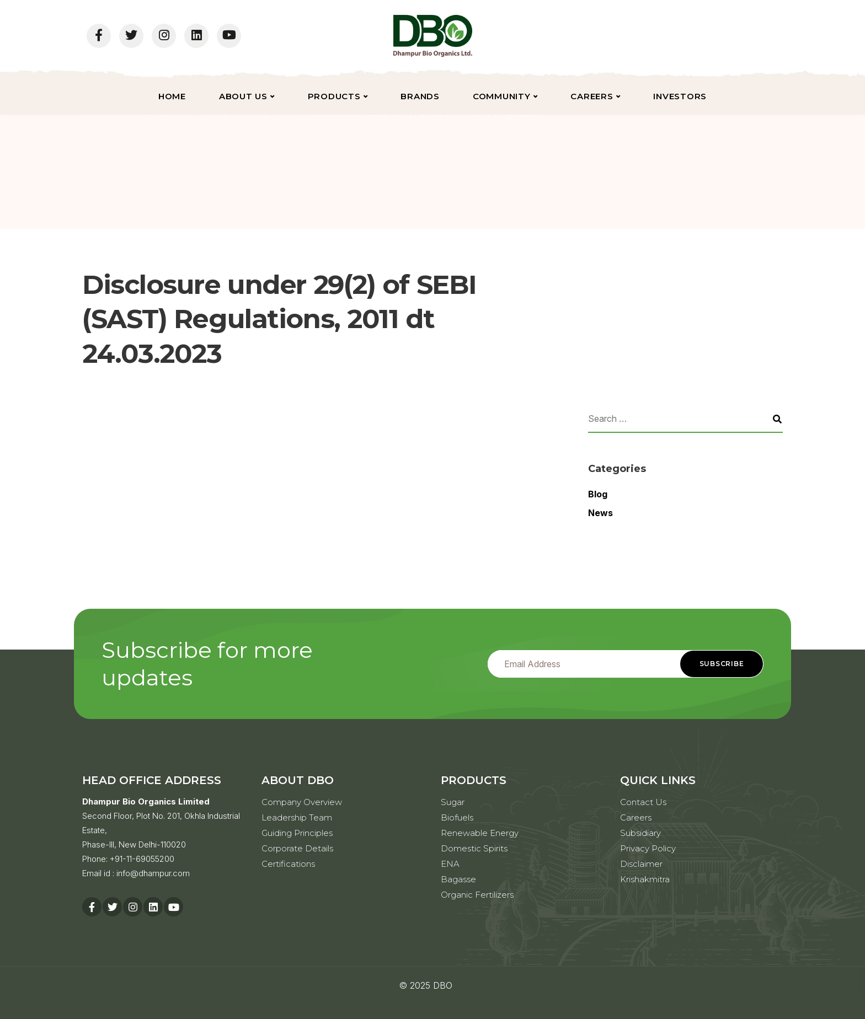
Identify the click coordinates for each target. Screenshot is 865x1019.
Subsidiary (640, 833)
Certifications (288, 864)
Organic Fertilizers (477, 894)
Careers (591, 96)
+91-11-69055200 (142, 859)
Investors (680, 96)
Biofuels (457, 817)
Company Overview (301, 802)
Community (502, 96)
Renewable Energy (480, 833)
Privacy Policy (648, 848)
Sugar (452, 802)
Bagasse (458, 879)
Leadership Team (296, 817)
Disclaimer (641, 864)
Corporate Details (297, 848)
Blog (597, 494)
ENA (450, 864)
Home (172, 96)
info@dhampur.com (153, 873)
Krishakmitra (645, 879)
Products (334, 96)
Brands (420, 96)
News (600, 512)
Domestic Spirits (474, 848)
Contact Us (643, 802)
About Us (243, 96)
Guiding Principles (297, 833)
